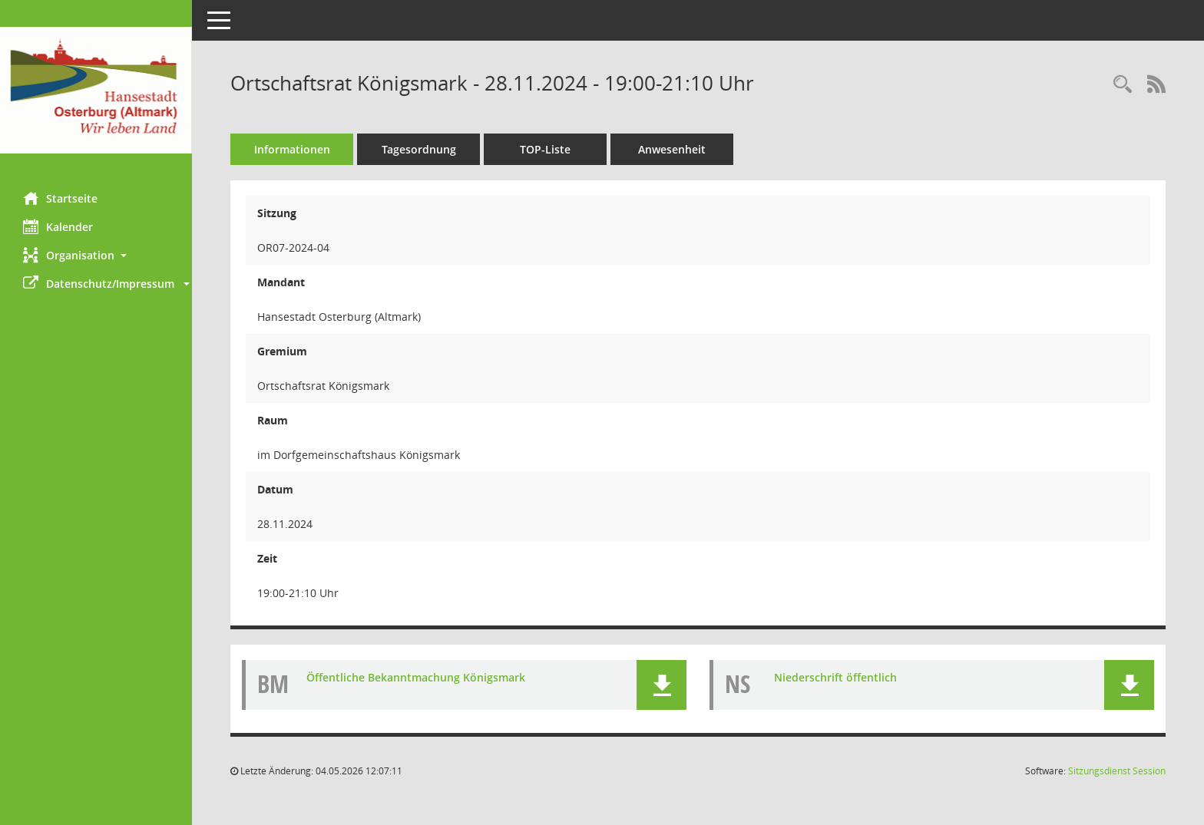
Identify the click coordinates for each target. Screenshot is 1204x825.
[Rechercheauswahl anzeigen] (1123, 84)
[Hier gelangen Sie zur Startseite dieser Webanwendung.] (96, 90)
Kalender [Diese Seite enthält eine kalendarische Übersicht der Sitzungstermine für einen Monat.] (58, 226)
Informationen (292, 149)
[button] (96, 255)
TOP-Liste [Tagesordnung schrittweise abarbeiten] (545, 149)
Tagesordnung (419, 149)
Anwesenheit (672, 149)
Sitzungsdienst (1117, 770)
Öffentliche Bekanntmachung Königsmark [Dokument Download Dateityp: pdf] (415, 677)
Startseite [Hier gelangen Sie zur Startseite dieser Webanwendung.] (60, 198)
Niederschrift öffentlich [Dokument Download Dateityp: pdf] (835, 677)
